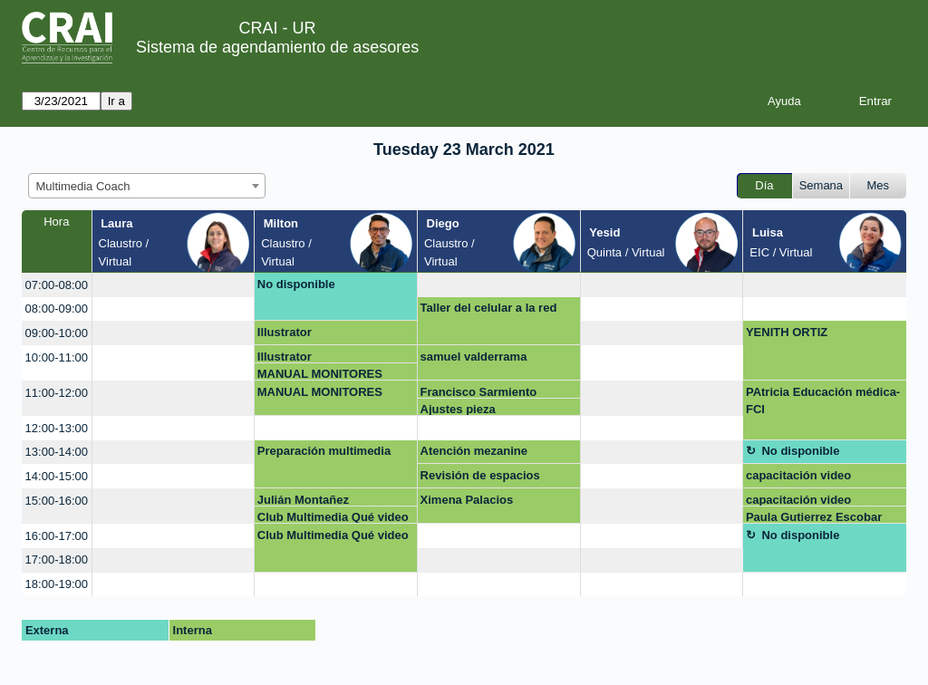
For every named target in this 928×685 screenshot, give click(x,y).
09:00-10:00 (56, 333)
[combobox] (147, 185)
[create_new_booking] (173, 285)
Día (764, 185)
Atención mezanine (473, 451)
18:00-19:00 (56, 584)
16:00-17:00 (56, 536)
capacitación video (798, 475)
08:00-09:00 (56, 308)
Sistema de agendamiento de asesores (277, 47)
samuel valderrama (473, 356)
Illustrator (284, 332)
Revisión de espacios (480, 475)
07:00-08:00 (56, 285)
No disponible (296, 284)
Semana (821, 185)
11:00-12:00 (56, 393)
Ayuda (784, 101)
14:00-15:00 (56, 476)
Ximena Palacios (467, 500)
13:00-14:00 (56, 451)
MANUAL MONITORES (319, 374)
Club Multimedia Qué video (333, 517)
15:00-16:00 (56, 500)
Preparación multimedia (324, 451)
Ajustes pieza (458, 409)
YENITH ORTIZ (786, 332)
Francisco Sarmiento (478, 392)
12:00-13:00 (56, 428)
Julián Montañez (303, 500)
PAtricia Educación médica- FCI (823, 401)
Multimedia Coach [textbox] (83, 186)
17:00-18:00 (56, 559)
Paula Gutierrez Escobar (814, 517)
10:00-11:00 (56, 357)
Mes (878, 185)
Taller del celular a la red (488, 307)
